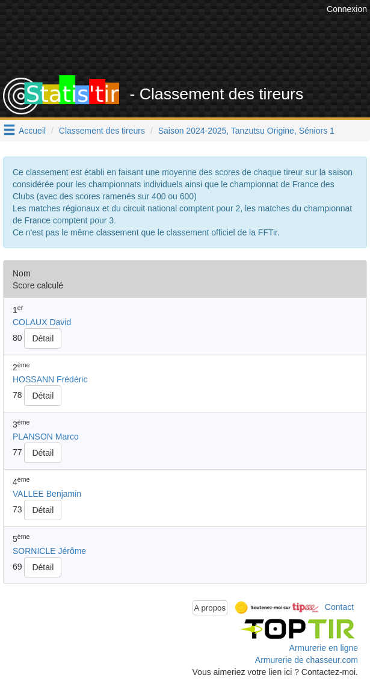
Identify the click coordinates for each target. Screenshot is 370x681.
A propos (210, 607)
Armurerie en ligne (323, 648)
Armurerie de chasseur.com (306, 660)
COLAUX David (42, 322)
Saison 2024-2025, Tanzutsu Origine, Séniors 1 (246, 130)
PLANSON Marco (46, 436)
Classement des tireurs (102, 130)
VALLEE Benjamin (47, 494)
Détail (43, 338)
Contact (339, 607)
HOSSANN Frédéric (50, 379)
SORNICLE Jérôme (49, 551)
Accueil (32, 130)
